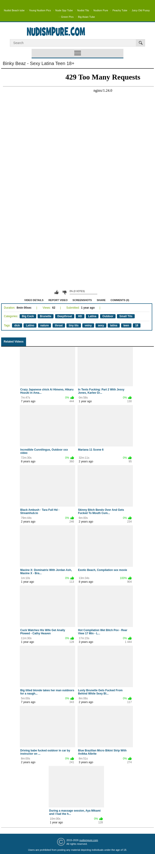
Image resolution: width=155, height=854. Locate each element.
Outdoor (107, 316)
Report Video (58, 300)
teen (126, 325)
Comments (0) (119, 300)
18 (136, 325)
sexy (101, 325)
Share (101, 300)
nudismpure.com (88, 840)
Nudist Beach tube (14, 10)
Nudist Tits (83, 10)
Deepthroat (64, 316)
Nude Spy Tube (64, 10)
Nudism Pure (100, 10)
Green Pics (67, 16)
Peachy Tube (120, 10)
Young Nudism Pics (40, 10)
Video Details (34, 300)
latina (113, 325)
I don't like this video (64, 292)
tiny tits (74, 325)
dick (17, 325)
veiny (88, 325)
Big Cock (28, 316)
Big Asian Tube (86, 16)
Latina (92, 316)
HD (80, 316)
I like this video (56, 292)
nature (44, 325)
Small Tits (125, 316)
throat (59, 325)
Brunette (45, 316)
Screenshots (82, 300)
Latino (30, 325)
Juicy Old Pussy (141, 10)
